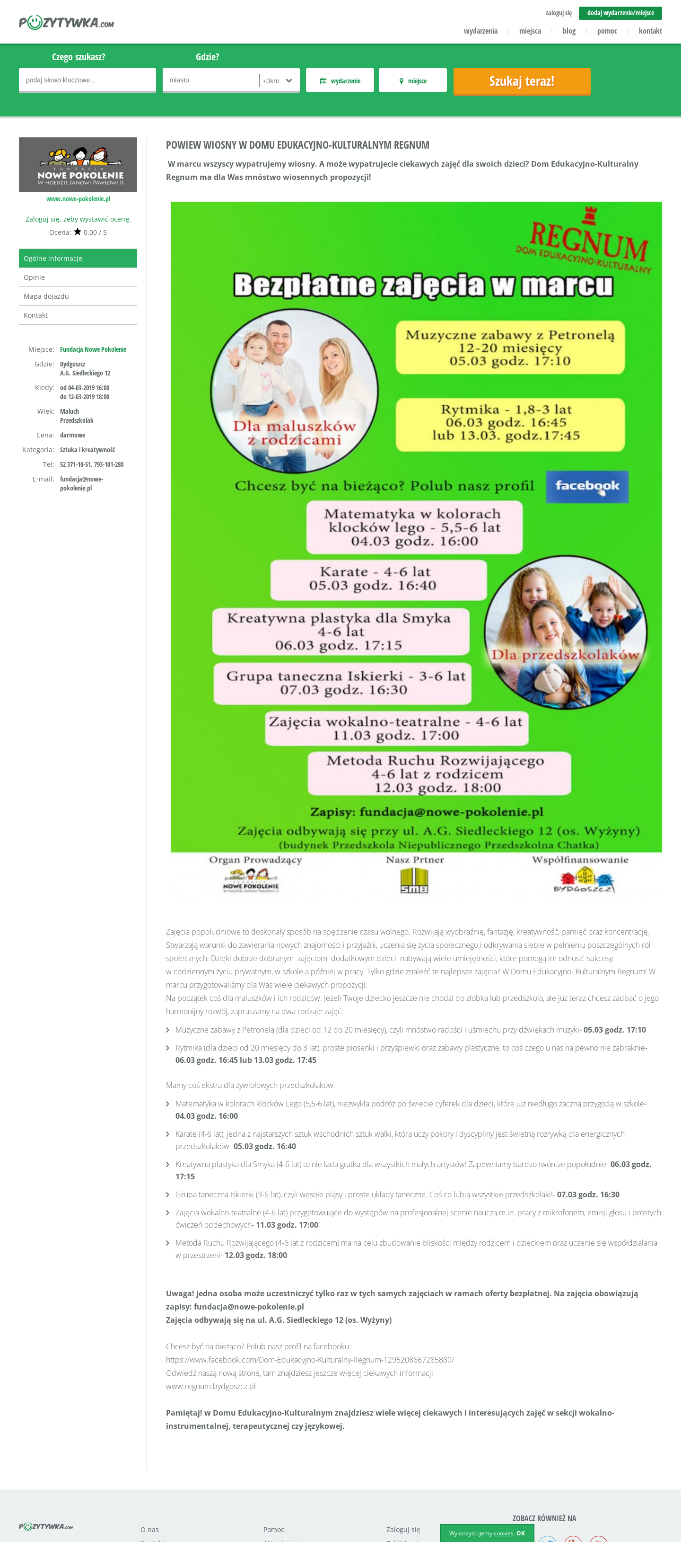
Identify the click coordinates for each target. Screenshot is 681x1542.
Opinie (34, 277)
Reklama (153, 1484)
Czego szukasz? (78, 56)
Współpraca (159, 1470)
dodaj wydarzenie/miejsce (620, 12)
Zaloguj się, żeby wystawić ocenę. (78, 218)
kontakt (650, 31)
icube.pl (57, 1497)
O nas (149, 1429)
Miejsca (275, 1457)
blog (569, 31)
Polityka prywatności (418, 1470)
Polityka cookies (411, 1484)
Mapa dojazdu (46, 296)
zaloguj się (559, 12)
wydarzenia (481, 31)
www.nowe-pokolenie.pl (78, 198)
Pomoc (273, 1429)
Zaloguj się (403, 1429)
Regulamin (403, 1457)
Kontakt (36, 315)
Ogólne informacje (53, 258)
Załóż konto (404, 1443)
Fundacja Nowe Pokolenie (93, 349)
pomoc (607, 31)
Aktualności (281, 1443)
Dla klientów (159, 1457)
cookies (504, 1533)
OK (520, 1533)
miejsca (530, 31)
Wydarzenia (282, 1470)
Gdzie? (207, 56)
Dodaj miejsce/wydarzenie (305, 1484)
